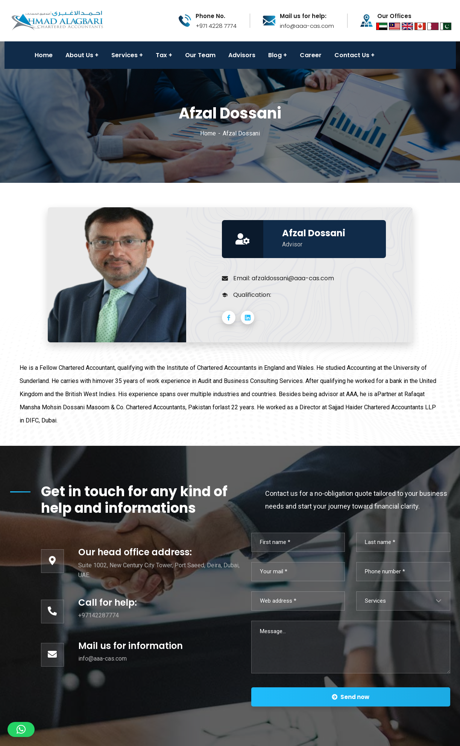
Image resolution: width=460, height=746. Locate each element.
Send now (350, 697)
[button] (21, 729)
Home (208, 133)
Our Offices (394, 16)
